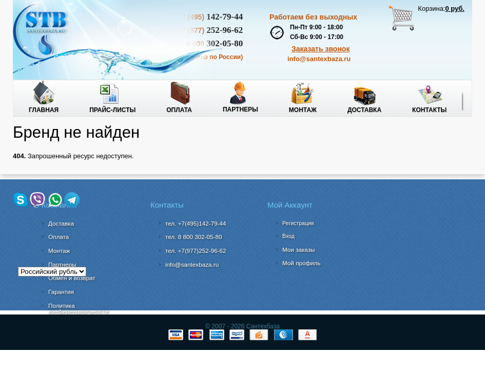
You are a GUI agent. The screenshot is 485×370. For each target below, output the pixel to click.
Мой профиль (301, 263)
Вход (288, 236)
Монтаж (303, 110)
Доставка (364, 110)
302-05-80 (193, 236)
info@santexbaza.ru (319, 59)
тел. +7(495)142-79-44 (195, 223)
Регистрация (298, 223)
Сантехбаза (261, 326)
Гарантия (61, 291)
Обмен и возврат (71, 277)
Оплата (179, 110)
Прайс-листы (112, 110)
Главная (44, 110)
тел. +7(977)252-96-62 (195, 250)
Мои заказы (298, 249)
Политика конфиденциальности (78, 308)
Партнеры (240, 109)
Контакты (429, 110)
